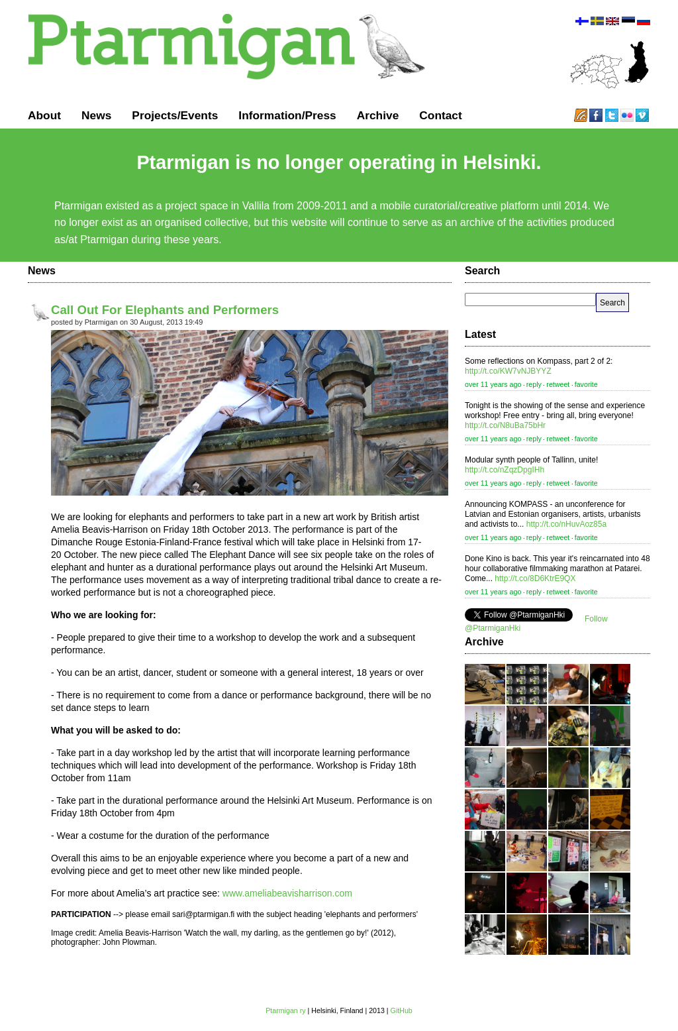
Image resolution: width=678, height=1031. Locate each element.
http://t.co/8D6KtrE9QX (535, 578)
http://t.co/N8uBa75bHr (505, 425)
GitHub (401, 1010)
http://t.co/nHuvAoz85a (566, 524)
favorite (586, 384)
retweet (557, 384)
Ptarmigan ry (285, 1010)
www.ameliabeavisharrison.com (286, 893)
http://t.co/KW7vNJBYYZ (508, 371)
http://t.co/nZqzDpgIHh (504, 469)
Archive (378, 115)
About (44, 115)
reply (534, 384)
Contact (440, 115)
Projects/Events (175, 115)
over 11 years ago (493, 384)
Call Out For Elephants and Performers (165, 310)
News (96, 115)
